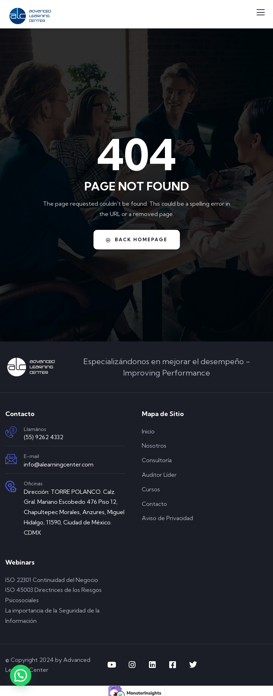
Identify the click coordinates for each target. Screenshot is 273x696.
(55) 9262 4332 (43, 437)
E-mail (31, 456)
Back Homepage (136, 240)
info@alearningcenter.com (58, 464)
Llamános (35, 429)
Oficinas (33, 483)
